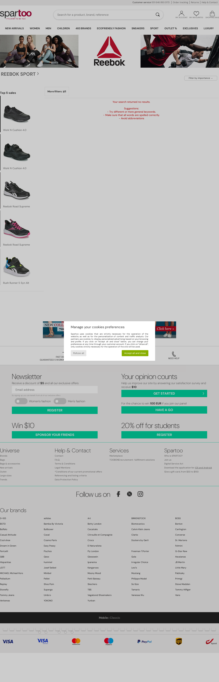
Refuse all (78, 353)
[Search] (157, 14)
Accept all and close (135, 353)
